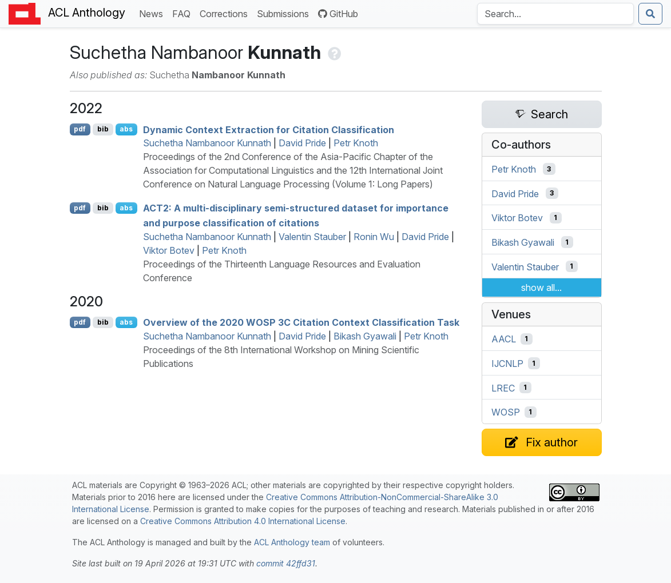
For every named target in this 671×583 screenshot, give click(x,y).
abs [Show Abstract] (126, 129)
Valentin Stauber (312, 236)
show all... (541, 287)
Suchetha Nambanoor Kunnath (207, 143)
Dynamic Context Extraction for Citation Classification (268, 129)
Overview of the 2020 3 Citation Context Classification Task (301, 322)
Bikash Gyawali (364, 336)
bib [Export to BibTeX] (103, 129)
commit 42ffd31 (285, 563)
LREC (503, 387)
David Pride (302, 143)
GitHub (338, 13)
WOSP (505, 412)
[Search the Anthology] (555, 14)
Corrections (226, 12)
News (153, 12)
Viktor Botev (168, 250)
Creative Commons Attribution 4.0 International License (243, 521)
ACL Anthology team (292, 542)
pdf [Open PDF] (80, 129)
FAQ (183, 12)
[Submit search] (650, 14)
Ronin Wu (374, 236)
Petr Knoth (355, 143)
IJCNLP (507, 363)
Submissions (285, 12)
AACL (503, 339)
